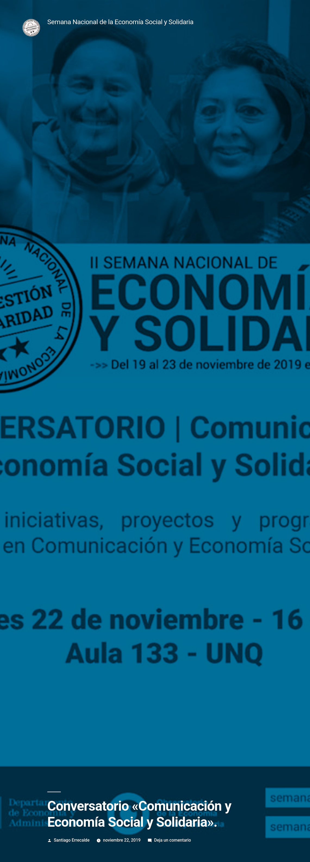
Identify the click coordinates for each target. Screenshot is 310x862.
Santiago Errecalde (72, 840)
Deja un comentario (172, 840)
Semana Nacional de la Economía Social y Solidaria (120, 22)
